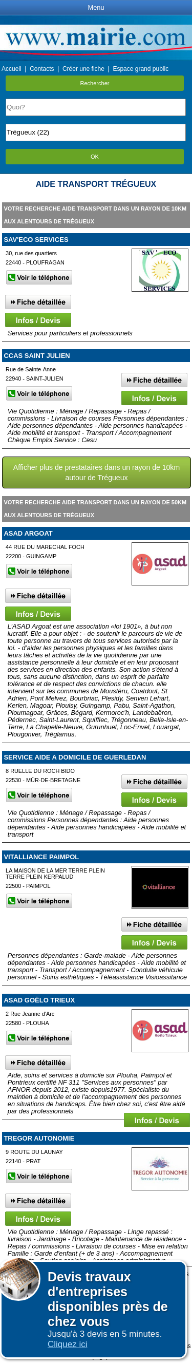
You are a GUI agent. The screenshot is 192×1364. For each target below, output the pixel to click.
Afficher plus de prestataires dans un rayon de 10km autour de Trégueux (96, 472)
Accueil (12, 68)
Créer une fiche (83, 68)
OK (95, 157)
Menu (96, 7)
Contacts (42, 68)
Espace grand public (140, 68)
